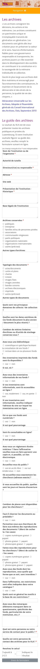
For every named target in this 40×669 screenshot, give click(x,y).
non (13, 364)
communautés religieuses (16, 235)
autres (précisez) (12, 246)
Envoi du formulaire (20, 660)
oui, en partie (28, 393)
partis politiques (12, 238)
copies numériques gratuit (17, 535)
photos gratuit (11, 541)
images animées (12, 282)
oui (6, 364)
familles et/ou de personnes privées (21, 229)
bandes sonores (12, 285)
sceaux (8, 277)
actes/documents (13, 268)
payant (5, 538)
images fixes (10, 279)
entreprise (9, 226)
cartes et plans (11, 271)
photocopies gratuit (14, 544)
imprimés (9, 291)
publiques (9, 224)
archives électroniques (15, 288)
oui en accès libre (13, 468)
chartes (8, 274)
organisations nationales (16, 241)
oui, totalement (12, 393)
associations (10, 232)
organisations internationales (18, 243)
